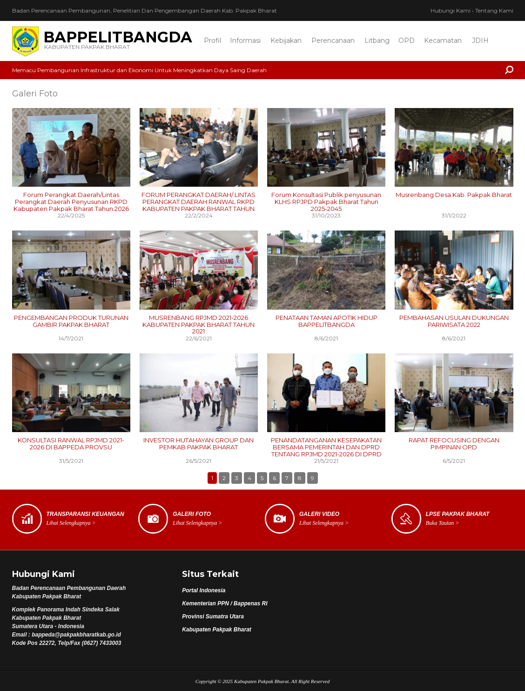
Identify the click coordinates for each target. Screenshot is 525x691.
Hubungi (451, 10)
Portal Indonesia (203, 590)
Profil (212, 40)
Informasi (245, 40)
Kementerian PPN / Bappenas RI (224, 603)
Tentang (494, 10)
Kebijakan (286, 40)
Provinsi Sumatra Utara (213, 616)
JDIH (480, 40)
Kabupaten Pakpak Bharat (216, 629)
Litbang (377, 40)
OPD (406, 40)
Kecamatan (443, 40)
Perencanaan (333, 40)
